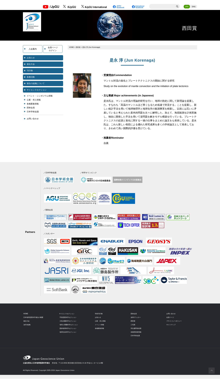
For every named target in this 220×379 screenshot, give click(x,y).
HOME (71, 47)
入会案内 (33, 49)
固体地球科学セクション (69, 328)
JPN (186, 7)
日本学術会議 (33, 112)
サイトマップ (171, 325)
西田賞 (78, 47)
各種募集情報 (33, 104)
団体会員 (31, 108)
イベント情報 (100, 325)
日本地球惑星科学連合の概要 (34, 317)
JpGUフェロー (136, 317)
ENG (194, 7)
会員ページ (170, 317)
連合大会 (31, 64)
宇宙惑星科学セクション (69, 317)
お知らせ (31, 58)
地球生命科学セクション (69, 332)
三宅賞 (133, 325)
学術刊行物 (99, 314)
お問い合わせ (33, 119)
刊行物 (30, 71)
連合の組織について (36, 84)
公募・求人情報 (34, 100)
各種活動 (31, 77)
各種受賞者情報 (136, 332)
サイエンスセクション (37, 90)
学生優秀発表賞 (136, 328)
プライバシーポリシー (174, 321)
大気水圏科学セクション (69, 321)
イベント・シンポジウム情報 (40, 96)
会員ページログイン (53, 49)
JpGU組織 (27, 325)
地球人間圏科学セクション (70, 325)
